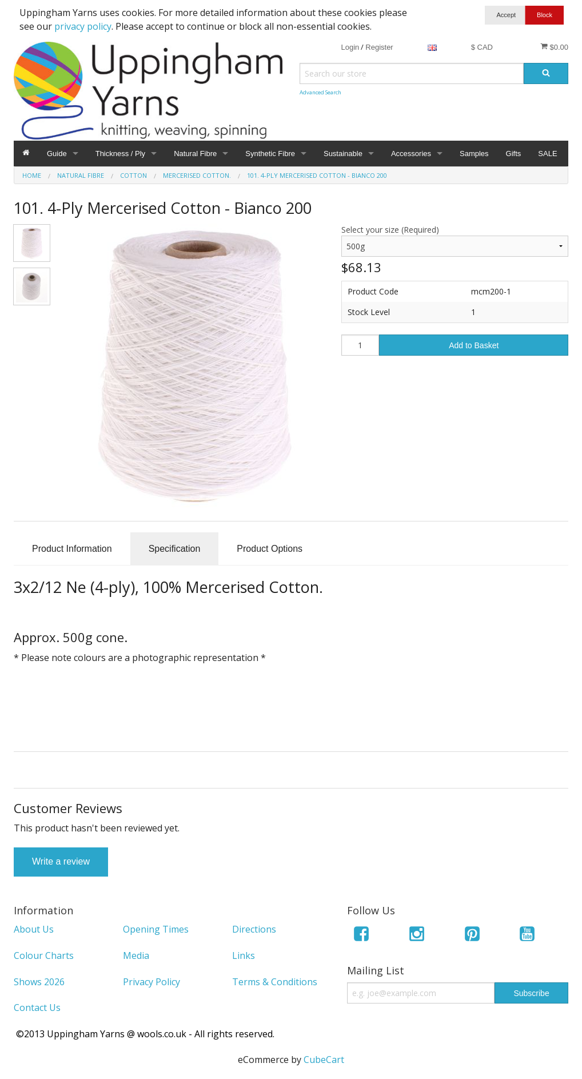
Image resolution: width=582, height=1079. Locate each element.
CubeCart (324, 1059)
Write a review (61, 861)
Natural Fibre (195, 153)
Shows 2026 (39, 982)
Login (350, 47)
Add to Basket (474, 345)
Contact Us (37, 1007)
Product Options (269, 549)
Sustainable (343, 153)
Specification (175, 549)
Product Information (72, 549)
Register (379, 47)
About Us (34, 929)
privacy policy (82, 26)
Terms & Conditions (274, 982)
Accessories (411, 153)
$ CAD (482, 47)
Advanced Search (320, 92)
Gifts (513, 153)
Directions (254, 929)
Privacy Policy (151, 982)
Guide (57, 153)
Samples (474, 153)
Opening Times (156, 929)
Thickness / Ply (120, 153)
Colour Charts (44, 955)
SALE (547, 153)
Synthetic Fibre (270, 153)
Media (136, 955)
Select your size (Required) (390, 229)
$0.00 (554, 46)
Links (243, 955)
